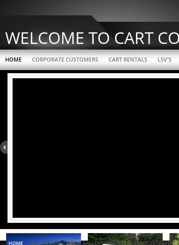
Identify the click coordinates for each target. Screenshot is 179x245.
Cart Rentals (128, 59)
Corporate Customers (65, 59)
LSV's (165, 59)
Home (13, 59)
